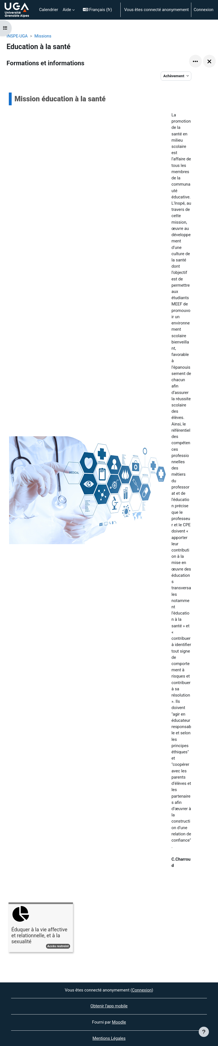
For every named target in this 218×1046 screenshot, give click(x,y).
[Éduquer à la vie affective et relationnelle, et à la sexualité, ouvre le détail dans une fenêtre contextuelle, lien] (41, 928)
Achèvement (174, 76)
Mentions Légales (109, 1038)
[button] (99, 10)
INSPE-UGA (17, 36)
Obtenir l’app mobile (109, 1006)
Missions (42, 36)
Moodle (119, 1022)
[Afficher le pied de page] (204, 1032)
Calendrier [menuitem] (48, 9)
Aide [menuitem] (67, 9)
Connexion (203, 9)
